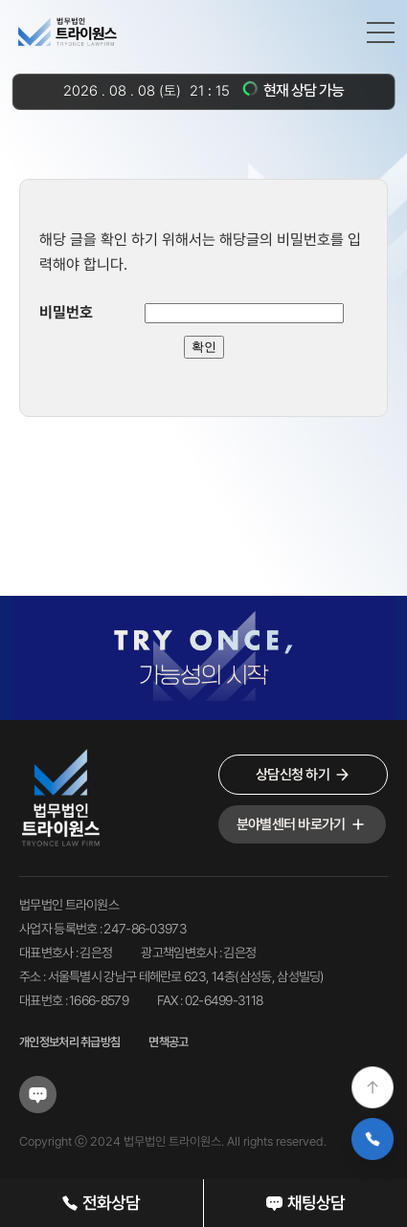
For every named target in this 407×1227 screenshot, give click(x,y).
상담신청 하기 (303, 775)
